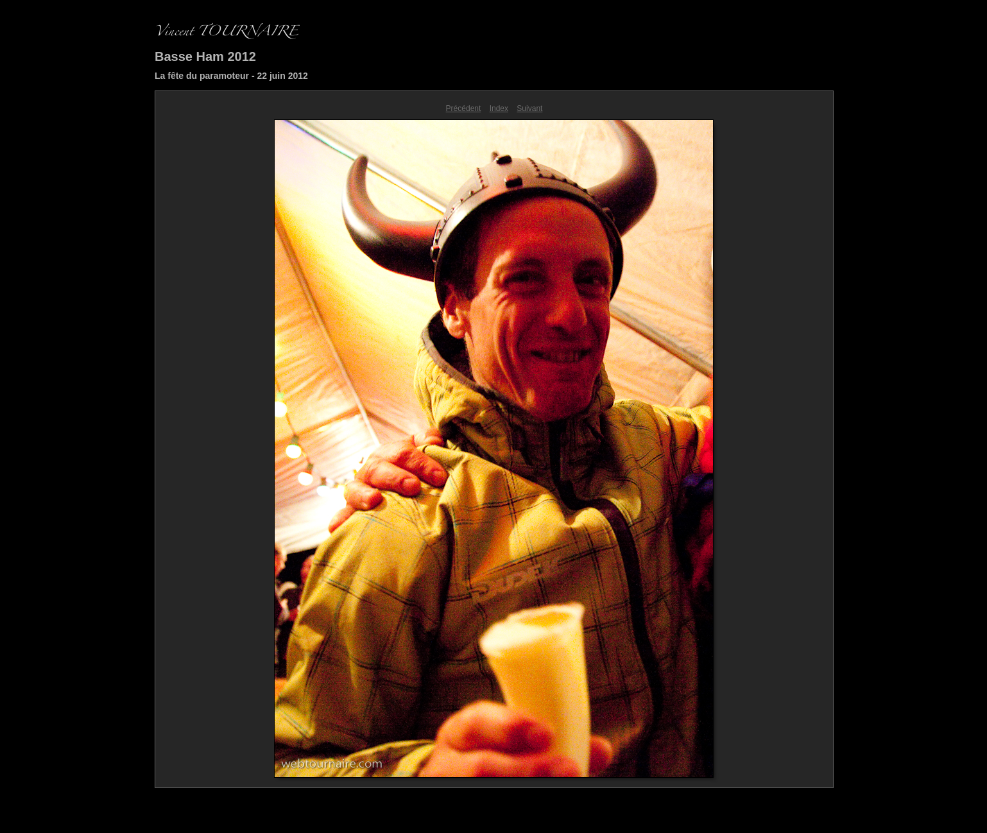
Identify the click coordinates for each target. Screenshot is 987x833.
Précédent (463, 108)
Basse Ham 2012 (205, 56)
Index (499, 108)
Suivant (529, 108)
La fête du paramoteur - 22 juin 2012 (231, 76)
